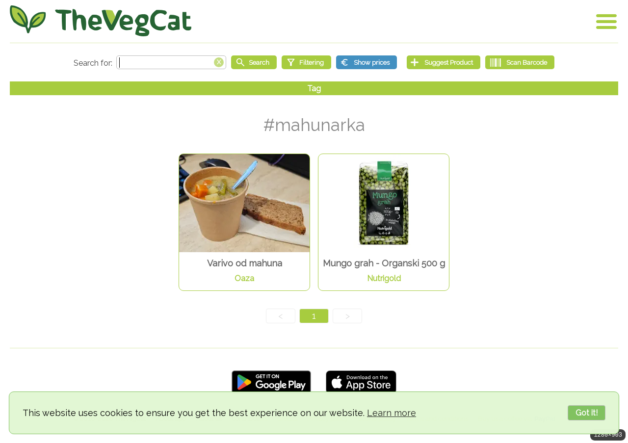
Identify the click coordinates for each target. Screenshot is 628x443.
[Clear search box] (219, 61)
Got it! (587, 412)
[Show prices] (366, 62)
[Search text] (171, 62)
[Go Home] (100, 21)
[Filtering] (306, 62)
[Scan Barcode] (519, 62)
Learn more (391, 413)
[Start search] (254, 62)
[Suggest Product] (443, 62)
